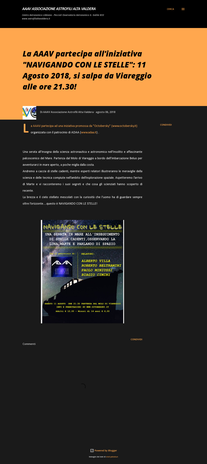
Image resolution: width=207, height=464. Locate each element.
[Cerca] (170, 9)
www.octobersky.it (124, 126)
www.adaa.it (89, 132)
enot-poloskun (112, 457)
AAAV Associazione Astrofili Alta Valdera (58, 9)
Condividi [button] (166, 124)
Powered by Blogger (103, 450)
